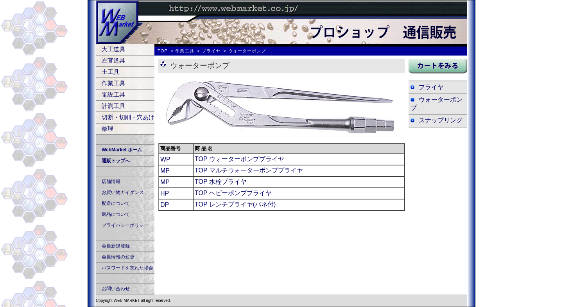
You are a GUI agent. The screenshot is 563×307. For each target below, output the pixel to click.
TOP (163, 50)
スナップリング (441, 120)
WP (165, 159)
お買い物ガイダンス (123, 192)
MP (165, 170)
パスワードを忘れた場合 (127, 268)
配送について (116, 203)
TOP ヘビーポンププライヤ (233, 193)
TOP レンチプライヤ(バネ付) (235, 204)
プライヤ (211, 50)
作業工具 (113, 83)
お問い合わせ (116, 288)
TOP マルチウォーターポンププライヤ (249, 170)
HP (164, 193)
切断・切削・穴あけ (128, 117)
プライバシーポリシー (125, 225)
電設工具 (113, 94)
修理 (107, 128)
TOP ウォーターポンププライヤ (239, 159)
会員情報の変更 (118, 257)
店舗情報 (111, 181)
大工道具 (113, 49)
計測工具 (113, 105)
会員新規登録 (116, 246)
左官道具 (113, 60)
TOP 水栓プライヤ (221, 181)
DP (164, 204)
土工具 (110, 71)
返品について (116, 214)
